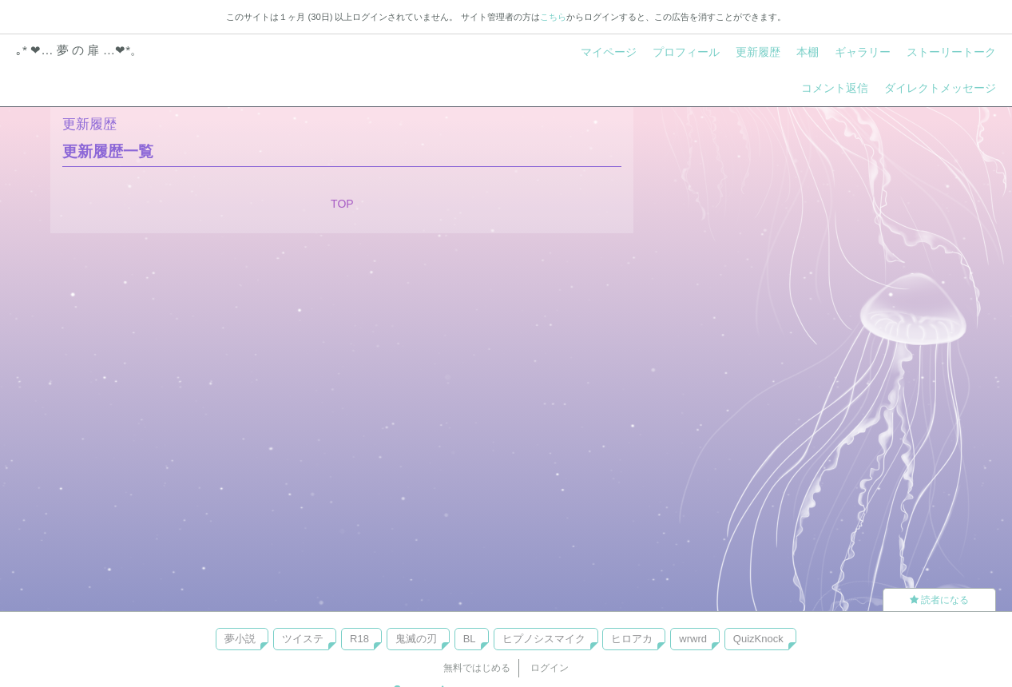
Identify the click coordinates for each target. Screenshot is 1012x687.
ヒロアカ (632, 639)
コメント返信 (834, 87)
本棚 (807, 52)
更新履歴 (758, 52)
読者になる (939, 600)
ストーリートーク (951, 52)
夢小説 (240, 639)
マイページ (609, 52)
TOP (342, 203)
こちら (553, 17)
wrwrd (693, 639)
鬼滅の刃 (416, 639)
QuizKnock (758, 639)
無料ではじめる (476, 667)
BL (469, 639)
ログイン (549, 667)
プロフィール (686, 52)
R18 (359, 639)
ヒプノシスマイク (543, 639)
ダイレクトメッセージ (940, 87)
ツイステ (302, 639)
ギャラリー (863, 52)
